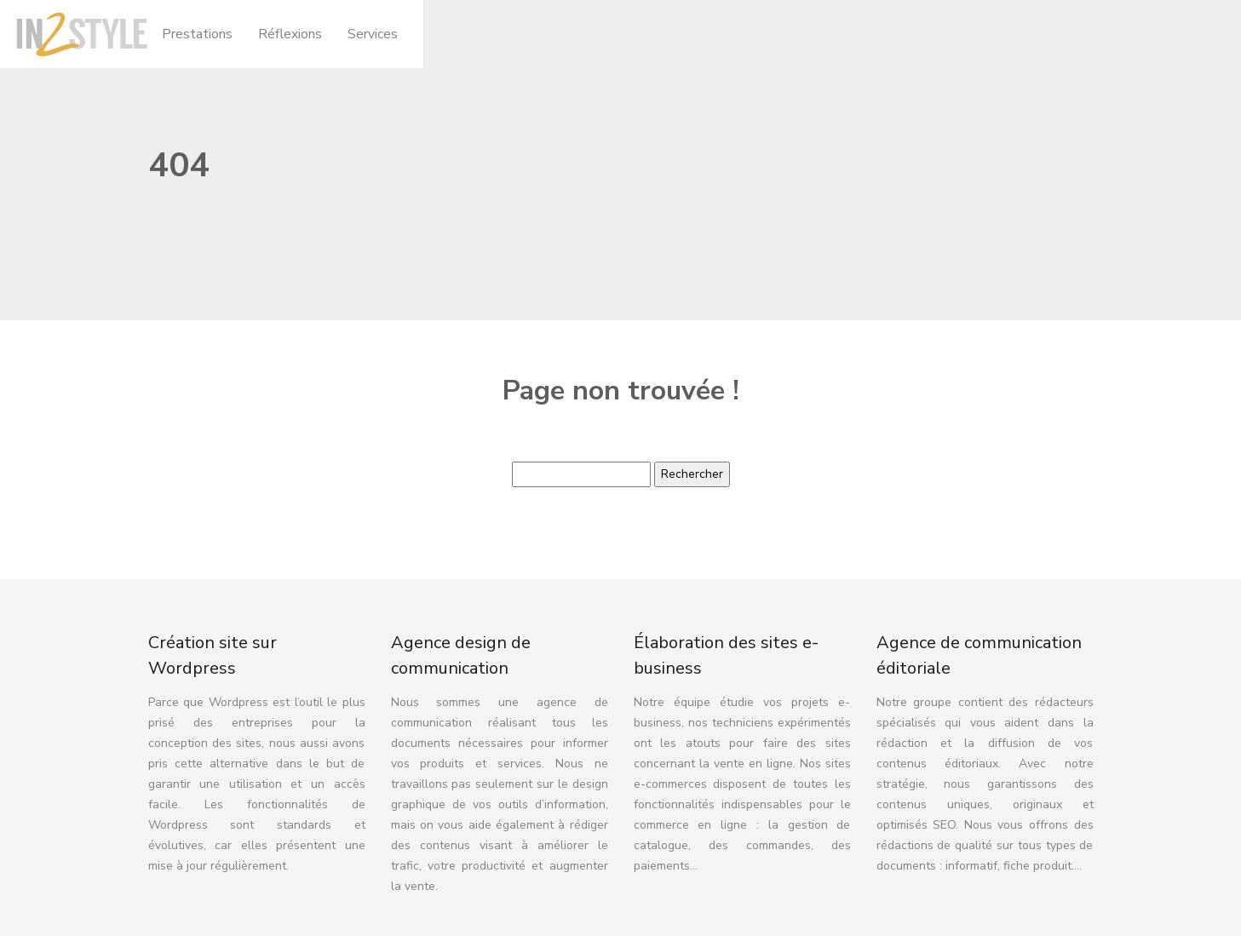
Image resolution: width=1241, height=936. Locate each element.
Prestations (197, 34)
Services (373, 34)
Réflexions (290, 34)
